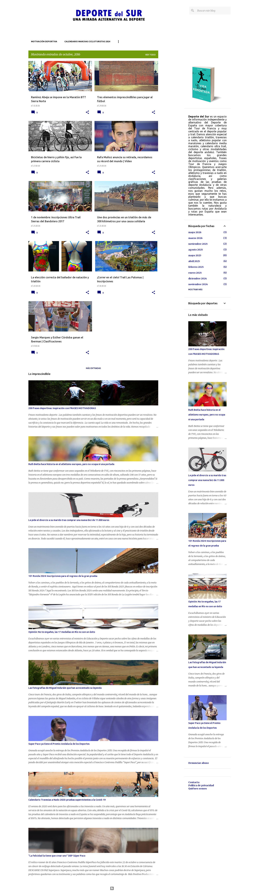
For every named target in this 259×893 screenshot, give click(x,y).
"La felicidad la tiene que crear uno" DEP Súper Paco (56, 855)
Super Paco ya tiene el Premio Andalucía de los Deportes (59, 744)
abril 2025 (194, 261)
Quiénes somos (197, 788)
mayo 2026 (194, 232)
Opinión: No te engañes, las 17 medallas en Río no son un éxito (61, 632)
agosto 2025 (195, 249)
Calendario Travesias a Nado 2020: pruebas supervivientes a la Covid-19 (67, 799)
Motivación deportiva (44, 41)
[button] (87, 112)
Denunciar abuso (198, 762)
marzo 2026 (195, 238)
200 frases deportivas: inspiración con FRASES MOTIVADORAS (62, 408)
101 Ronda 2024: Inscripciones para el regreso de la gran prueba (62, 576)
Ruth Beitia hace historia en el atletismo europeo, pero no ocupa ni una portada (71, 464)
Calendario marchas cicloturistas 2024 (87, 41)
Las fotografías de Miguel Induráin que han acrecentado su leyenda (65, 688)
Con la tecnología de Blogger (129, 888)
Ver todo (150, 55)
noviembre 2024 (198, 284)
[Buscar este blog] (213, 11)
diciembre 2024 (197, 278)
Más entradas (93, 368)
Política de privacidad (201, 785)
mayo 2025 (194, 255)
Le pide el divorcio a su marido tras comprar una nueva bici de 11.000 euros (68, 520)
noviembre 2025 (198, 243)
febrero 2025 (196, 266)
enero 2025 (195, 272)
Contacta (193, 782)
